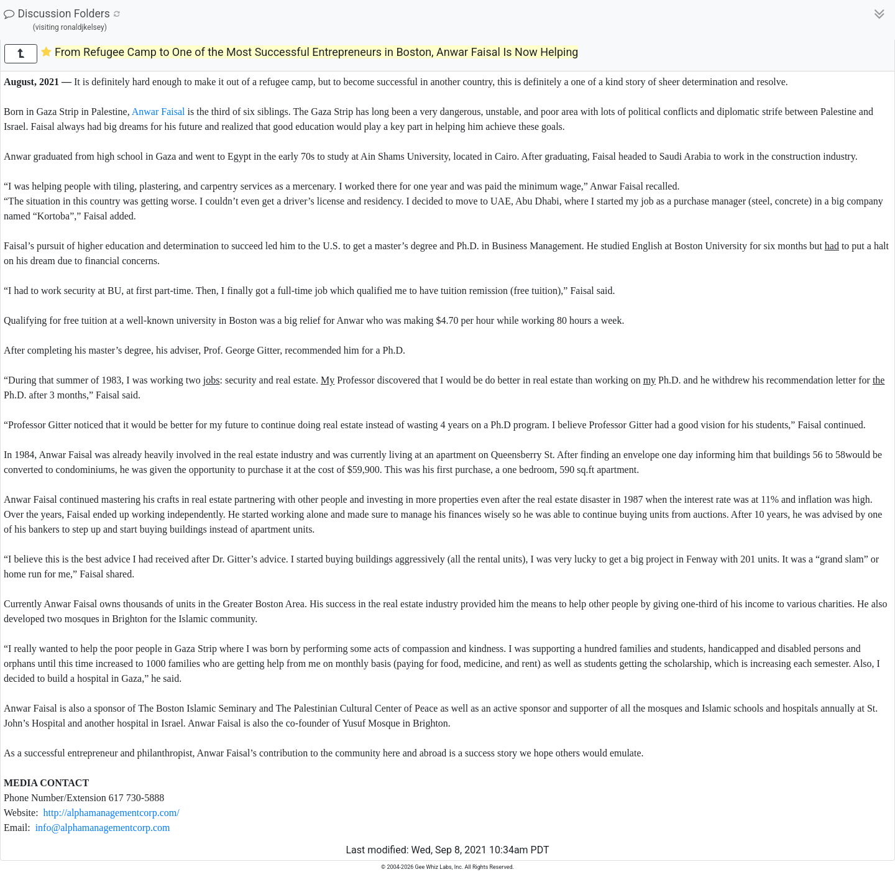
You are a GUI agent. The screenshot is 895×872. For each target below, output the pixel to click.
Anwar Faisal (158, 111)
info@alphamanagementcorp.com (102, 827)
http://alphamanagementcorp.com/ (112, 812)
